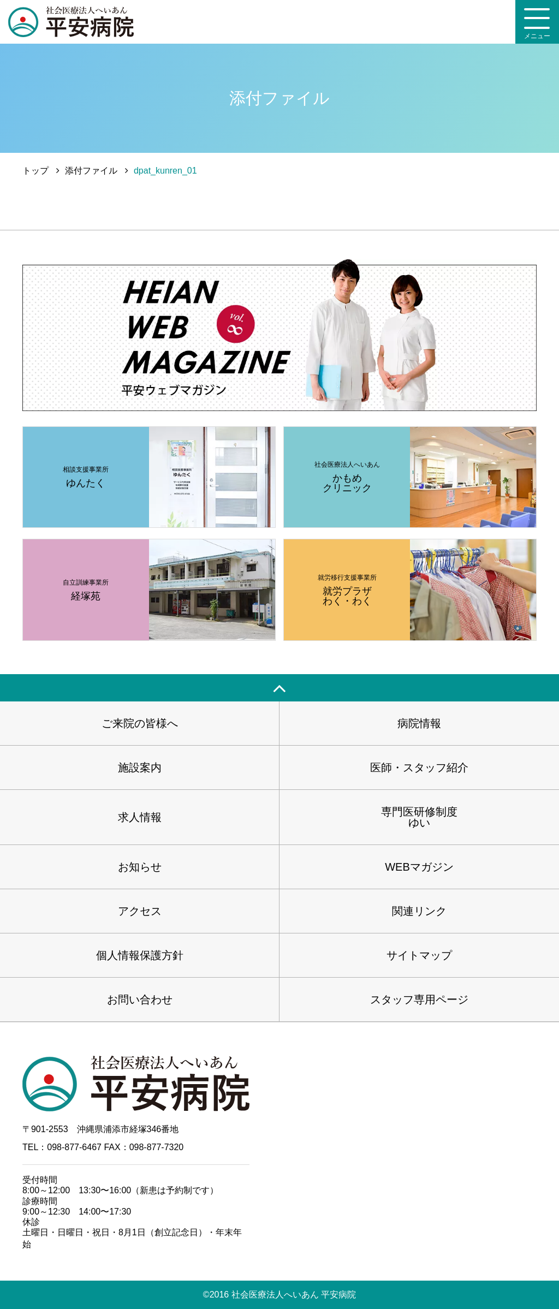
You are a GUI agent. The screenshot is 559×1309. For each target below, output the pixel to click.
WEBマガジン (419, 867)
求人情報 (140, 817)
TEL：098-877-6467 (62, 1147)
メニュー (537, 24)
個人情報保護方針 (139, 955)
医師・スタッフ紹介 (419, 767)
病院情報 (419, 723)
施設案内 (140, 767)
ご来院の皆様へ (140, 723)
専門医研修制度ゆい (419, 817)
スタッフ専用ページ (419, 999)
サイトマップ (419, 955)
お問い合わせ (140, 999)
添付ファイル (91, 170)
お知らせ (140, 867)
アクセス (140, 911)
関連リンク (419, 911)
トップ (35, 170)
